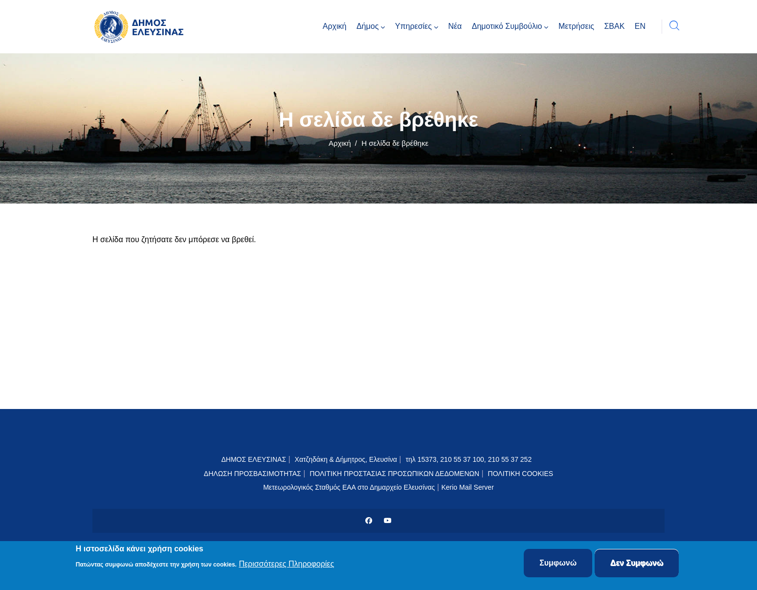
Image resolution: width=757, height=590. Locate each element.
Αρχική (340, 143)
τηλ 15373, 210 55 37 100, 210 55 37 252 (469, 459)
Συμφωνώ (558, 564)
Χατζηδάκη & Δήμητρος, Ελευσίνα (346, 459)
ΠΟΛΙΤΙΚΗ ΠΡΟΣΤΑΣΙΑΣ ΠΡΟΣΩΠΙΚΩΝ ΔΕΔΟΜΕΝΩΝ (394, 473)
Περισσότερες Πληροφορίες (286, 565)
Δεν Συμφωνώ (637, 564)
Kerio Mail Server (467, 487)
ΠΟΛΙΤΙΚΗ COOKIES (521, 473)
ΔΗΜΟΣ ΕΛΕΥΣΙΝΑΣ (253, 459)
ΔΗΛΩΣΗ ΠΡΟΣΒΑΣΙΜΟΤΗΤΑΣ (252, 473)
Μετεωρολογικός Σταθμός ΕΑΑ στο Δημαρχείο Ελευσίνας (349, 487)
